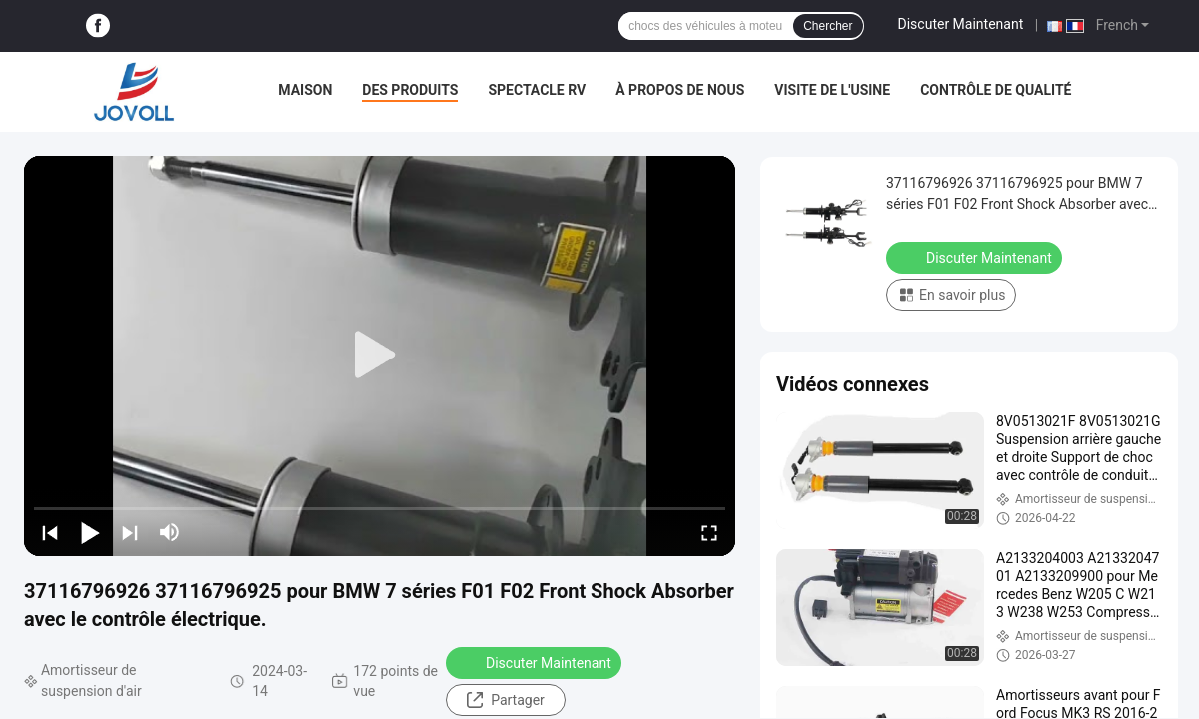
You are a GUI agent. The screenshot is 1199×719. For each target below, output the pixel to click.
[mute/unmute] (170, 532)
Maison (305, 90)
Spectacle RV (537, 90)
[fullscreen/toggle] (709, 532)
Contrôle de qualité (995, 90)
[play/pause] (90, 532)
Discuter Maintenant (961, 24)
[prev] (50, 532)
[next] (130, 532)
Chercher (827, 26)
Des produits (410, 90)
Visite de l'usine (832, 90)
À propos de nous (679, 90)
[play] (380, 355)
